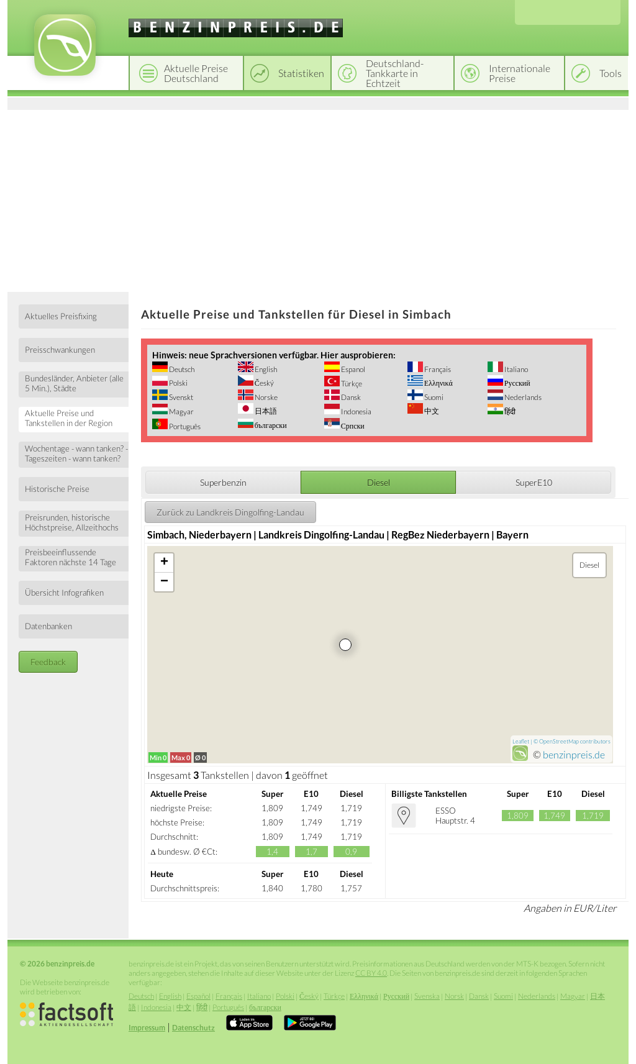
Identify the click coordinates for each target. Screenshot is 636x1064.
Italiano (515, 369)
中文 (431, 411)
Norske (265, 397)
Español (198, 996)
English (265, 369)
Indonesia (355, 411)
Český (263, 383)
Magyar (181, 411)
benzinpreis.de (574, 754)
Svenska (427, 996)
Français (437, 369)
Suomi (433, 397)
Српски (352, 425)
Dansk (350, 397)
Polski (178, 383)
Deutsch (181, 369)
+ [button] (164, 562)
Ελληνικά (438, 383)
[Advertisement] (318, 199)
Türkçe (351, 383)
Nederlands (522, 397)
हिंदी (509, 411)
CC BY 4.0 (371, 973)
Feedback (48, 662)
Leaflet (520, 741)
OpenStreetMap (559, 741)
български (270, 425)
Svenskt (180, 397)
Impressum (147, 1027)
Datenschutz (193, 1027)
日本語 (265, 411)
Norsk (454, 996)
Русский (516, 383)
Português (184, 426)
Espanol (352, 369)
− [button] (164, 582)
